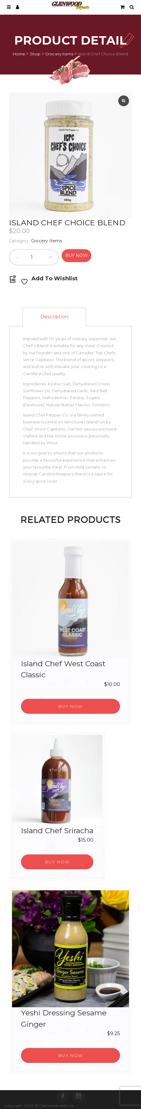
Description (54, 317)
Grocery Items (59, 53)
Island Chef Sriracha (57, 830)
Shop (35, 53)
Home (19, 53)
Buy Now (76, 255)
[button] (70, 706)
